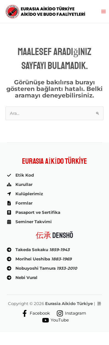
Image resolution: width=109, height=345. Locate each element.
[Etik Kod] (20, 175)
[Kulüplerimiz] (25, 194)
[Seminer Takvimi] (29, 222)
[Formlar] (19, 203)
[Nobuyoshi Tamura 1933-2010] (42, 268)
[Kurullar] (19, 184)
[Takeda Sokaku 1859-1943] (38, 249)
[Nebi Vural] (22, 277)
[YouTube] (55, 320)
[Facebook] (35, 313)
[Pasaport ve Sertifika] (33, 212)
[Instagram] (71, 313)
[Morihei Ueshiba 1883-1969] (39, 259)
